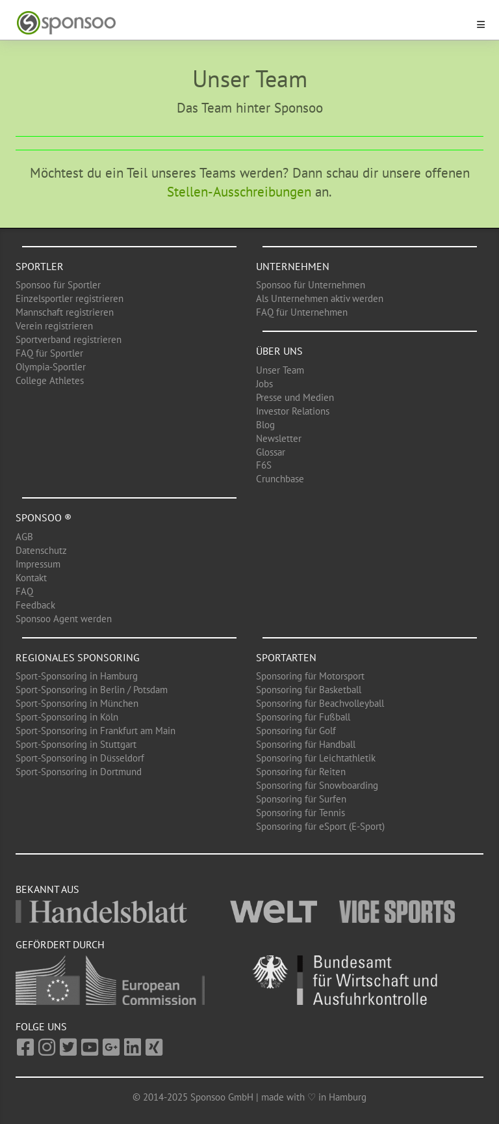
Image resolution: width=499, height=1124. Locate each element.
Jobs (264, 383)
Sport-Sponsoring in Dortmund (79, 771)
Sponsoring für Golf (296, 730)
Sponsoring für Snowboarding (317, 785)
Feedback (35, 605)
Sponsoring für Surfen (301, 799)
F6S (264, 465)
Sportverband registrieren (69, 339)
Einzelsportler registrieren (69, 298)
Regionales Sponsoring (78, 657)
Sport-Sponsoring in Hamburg (77, 676)
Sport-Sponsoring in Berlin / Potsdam (92, 689)
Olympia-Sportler (51, 367)
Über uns (279, 350)
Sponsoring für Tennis (300, 812)
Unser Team (280, 370)
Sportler (40, 266)
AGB (24, 536)
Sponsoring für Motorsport (310, 676)
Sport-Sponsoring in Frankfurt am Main (95, 730)
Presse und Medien (295, 397)
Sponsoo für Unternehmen (310, 285)
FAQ (24, 591)
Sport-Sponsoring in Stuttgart (76, 744)
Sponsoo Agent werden (64, 618)
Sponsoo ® (43, 517)
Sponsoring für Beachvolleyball (320, 703)
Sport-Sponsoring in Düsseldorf (80, 758)
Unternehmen (292, 266)
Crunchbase (280, 479)
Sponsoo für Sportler (58, 285)
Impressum (38, 564)
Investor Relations (292, 411)
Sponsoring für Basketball (308, 689)
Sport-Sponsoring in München (77, 703)
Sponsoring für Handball (305, 744)
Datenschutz (41, 550)
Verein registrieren (54, 326)
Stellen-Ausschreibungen (239, 191)
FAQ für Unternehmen (302, 312)
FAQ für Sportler (49, 353)
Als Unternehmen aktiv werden (319, 298)
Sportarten (286, 657)
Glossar (270, 452)
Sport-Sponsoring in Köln (67, 717)
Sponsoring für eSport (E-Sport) (320, 826)
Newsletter (278, 438)
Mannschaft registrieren (65, 312)
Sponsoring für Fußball (303, 717)
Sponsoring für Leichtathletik (316, 758)
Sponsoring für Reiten (301, 771)
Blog (265, 424)
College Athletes (50, 380)
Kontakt (31, 577)
